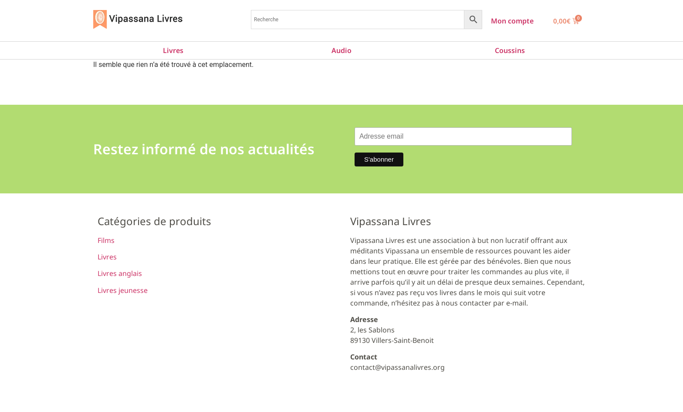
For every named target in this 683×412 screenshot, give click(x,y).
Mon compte (512, 21)
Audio (341, 50)
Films (106, 240)
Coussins (510, 50)
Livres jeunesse (123, 290)
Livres (173, 50)
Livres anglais (120, 273)
